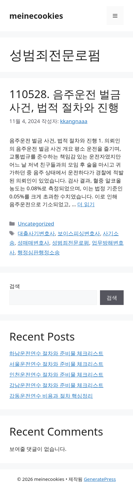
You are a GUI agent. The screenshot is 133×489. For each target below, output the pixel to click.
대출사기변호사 (36, 233)
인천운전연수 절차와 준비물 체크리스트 (56, 374)
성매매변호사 (33, 242)
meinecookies (36, 15)
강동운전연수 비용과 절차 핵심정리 (51, 395)
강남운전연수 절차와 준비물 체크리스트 (56, 385)
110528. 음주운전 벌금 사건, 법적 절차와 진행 (65, 100)
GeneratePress (100, 479)
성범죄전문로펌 (70, 242)
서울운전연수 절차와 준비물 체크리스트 (56, 363)
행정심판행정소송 (38, 252)
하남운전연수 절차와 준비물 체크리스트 (56, 353)
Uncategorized (36, 223)
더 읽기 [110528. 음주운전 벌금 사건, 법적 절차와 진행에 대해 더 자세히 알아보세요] (85, 204)
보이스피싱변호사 (79, 233)
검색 (14, 286)
